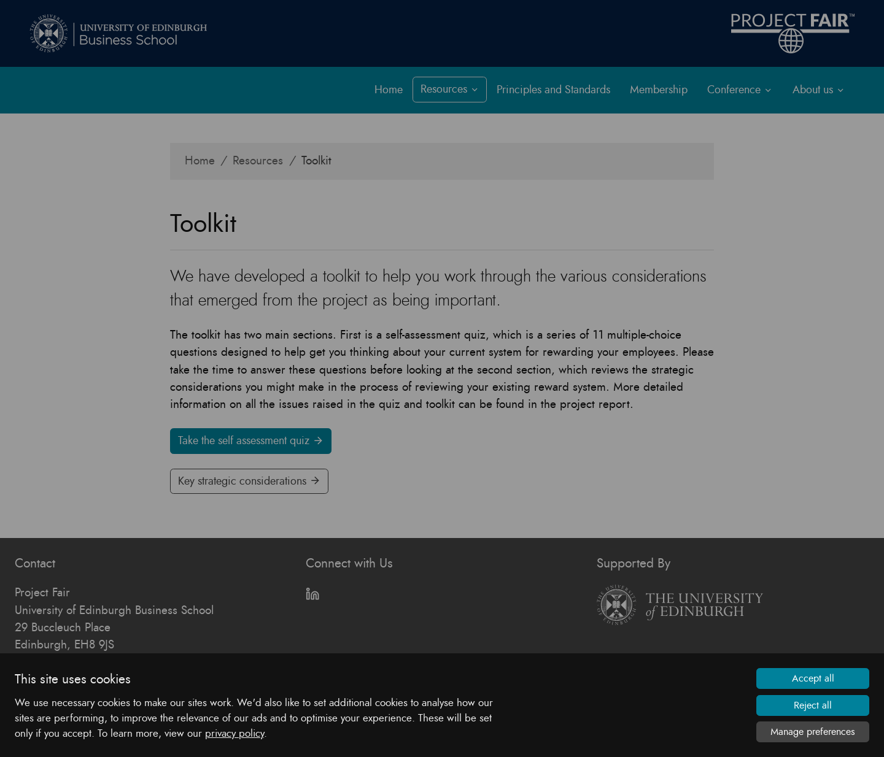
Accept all (813, 678)
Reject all (813, 705)
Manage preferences (812, 732)
